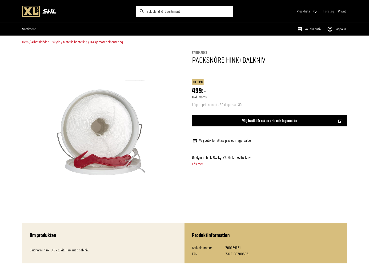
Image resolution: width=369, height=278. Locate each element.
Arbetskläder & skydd (45, 42)
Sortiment (29, 29)
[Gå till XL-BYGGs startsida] (77, 11)
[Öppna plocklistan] (307, 11)
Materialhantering (75, 42)
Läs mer (197, 164)
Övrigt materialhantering (106, 42)
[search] (184, 11)
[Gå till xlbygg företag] (328, 11)
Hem (25, 42)
